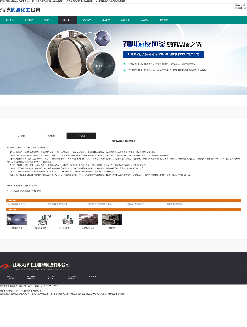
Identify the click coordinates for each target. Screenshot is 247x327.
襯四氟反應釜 (16, 228)
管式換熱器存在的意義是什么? (99, 204)
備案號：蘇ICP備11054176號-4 (46, 286)
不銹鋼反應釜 (64, 228)
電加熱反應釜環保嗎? (16, 204)
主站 (30, 286)
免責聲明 (13, 286)
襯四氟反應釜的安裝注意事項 (25, 186)
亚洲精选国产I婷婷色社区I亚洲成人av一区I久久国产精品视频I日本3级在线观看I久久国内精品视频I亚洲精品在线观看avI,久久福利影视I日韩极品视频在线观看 (62, 1)
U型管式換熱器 (88, 228)
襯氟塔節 (112, 228)
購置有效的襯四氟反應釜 (57, 204)
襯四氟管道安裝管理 (135, 204)
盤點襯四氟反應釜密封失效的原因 (27, 191)
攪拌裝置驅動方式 (174, 204)
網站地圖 (4, 286)
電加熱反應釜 (40, 228)
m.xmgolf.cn (42, 147)
